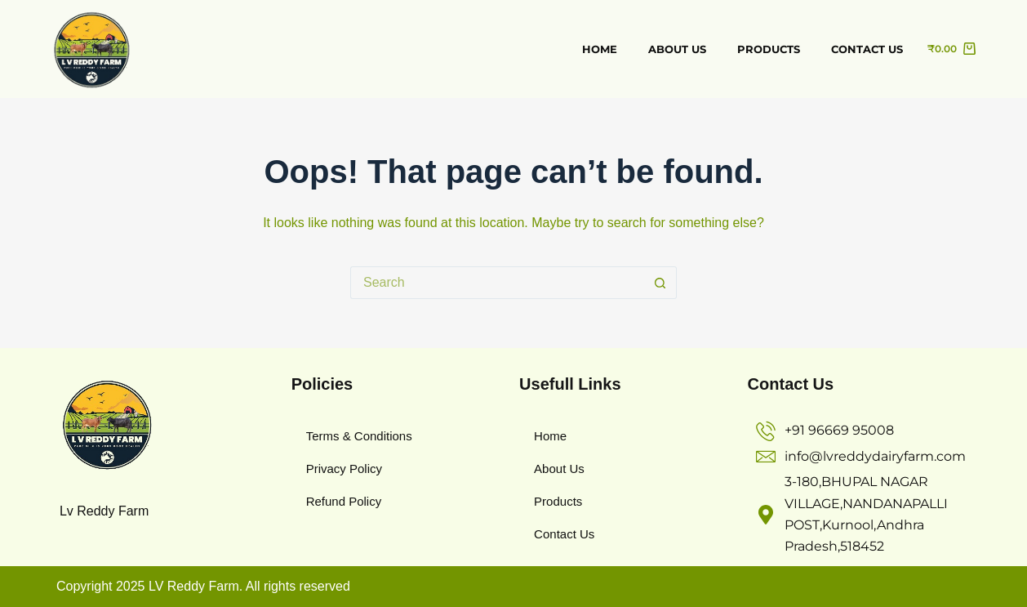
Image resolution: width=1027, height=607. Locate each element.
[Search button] (660, 282)
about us (677, 49)
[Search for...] (497, 282)
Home (599, 49)
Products (768, 49)
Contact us (867, 49)
